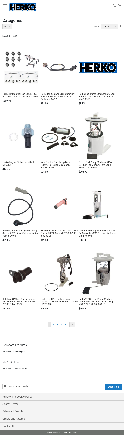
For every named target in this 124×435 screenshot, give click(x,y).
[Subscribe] (113, 387)
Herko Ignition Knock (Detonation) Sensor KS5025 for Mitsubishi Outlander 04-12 (58, 96)
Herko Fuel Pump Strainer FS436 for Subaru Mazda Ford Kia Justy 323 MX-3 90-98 (97, 96)
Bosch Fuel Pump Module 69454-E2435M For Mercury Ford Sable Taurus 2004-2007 (95, 165)
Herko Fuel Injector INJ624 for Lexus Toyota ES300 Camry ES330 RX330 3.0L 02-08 (59, 233)
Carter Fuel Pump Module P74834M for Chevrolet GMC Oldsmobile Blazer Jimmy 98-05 (97, 233)
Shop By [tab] (7, 26)
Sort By (96, 26)
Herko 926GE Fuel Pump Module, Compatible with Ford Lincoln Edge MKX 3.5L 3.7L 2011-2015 (96, 302)
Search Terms (10, 404)
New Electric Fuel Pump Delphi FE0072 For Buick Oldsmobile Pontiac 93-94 (56, 165)
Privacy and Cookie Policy (17, 396)
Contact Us (8, 426)
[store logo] (23, 7)
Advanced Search (12, 411)
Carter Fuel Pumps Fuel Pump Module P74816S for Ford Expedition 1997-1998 (59, 302)
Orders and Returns (13, 418)
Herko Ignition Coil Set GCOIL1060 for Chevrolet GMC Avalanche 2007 (20, 95)
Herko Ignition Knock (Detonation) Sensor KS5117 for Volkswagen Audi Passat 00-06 (21, 233)
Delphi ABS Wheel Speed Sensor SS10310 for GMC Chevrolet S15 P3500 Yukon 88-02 (18, 302)
